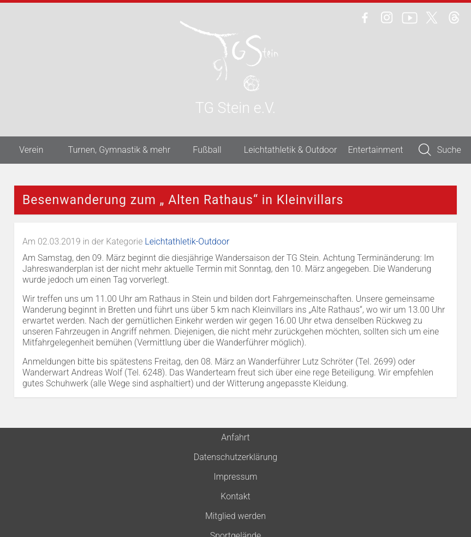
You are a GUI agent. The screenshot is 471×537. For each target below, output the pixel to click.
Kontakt (235, 496)
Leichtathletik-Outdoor (187, 241)
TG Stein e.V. (235, 109)
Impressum (235, 477)
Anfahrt (235, 437)
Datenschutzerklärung (236, 457)
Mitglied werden (235, 516)
